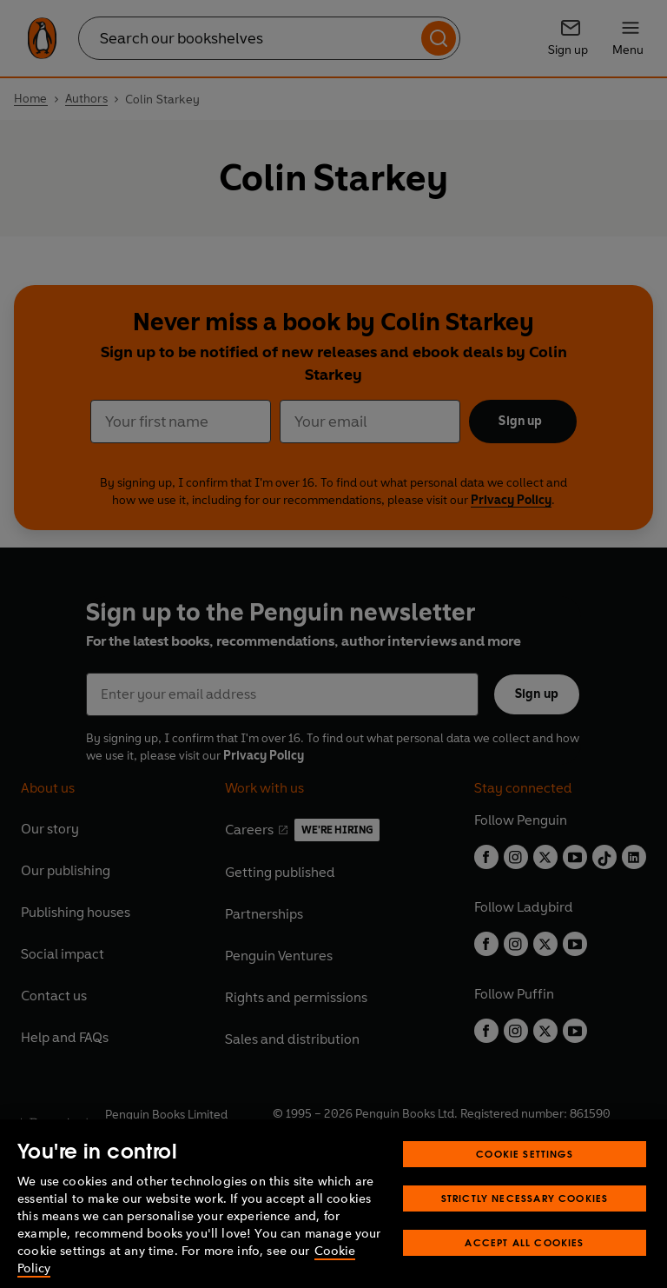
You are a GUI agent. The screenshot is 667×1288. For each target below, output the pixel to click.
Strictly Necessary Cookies (525, 1226)
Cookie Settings (524, 1182)
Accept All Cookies (524, 1271)
